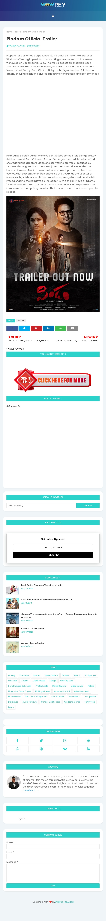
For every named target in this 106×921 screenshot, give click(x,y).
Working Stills (66, 680)
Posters (37, 675)
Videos (77, 675)
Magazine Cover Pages (19, 691)
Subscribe (53, 555)
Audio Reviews (30, 702)
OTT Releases (57, 696)
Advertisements (81, 691)
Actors (91, 686)
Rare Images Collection (19, 686)
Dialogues (13, 702)
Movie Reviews (59, 686)
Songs (52, 680)
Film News (24, 675)
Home (9, 31)
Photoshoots (42, 686)
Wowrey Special (62, 691)
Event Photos (39, 680)
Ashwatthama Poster (32, 643)
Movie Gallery (51, 675)
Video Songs (77, 686)
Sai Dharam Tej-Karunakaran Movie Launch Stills (46, 599)
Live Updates (90, 696)
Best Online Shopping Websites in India (41, 585)
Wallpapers (90, 675)
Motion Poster (14, 696)
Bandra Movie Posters (32, 628)
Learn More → (30, 790)
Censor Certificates (50, 702)
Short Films (74, 696)
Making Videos (42, 691)
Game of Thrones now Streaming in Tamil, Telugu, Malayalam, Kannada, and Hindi (59, 616)
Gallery (11, 675)
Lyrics (11, 707)
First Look (12, 680)
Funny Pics (90, 702)
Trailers (17, 31)
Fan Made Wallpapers (36, 696)
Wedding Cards (72, 702)
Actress (25, 680)
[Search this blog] (41, 505)
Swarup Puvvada (16, 46)
